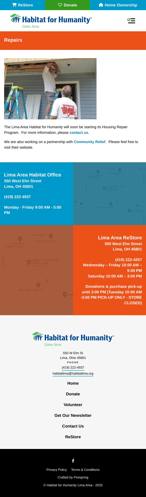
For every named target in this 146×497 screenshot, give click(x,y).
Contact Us (73, 426)
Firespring (81, 477)
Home (73, 383)
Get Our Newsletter (73, 415)
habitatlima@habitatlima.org (73, 373)
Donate (67, 5)
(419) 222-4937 (73, 367)
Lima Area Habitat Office (32, 175)
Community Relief (89, 142)
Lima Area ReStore (120, 238)
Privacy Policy (56, 470)
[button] (131, 21)
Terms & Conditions (85, 470)
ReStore (22, 5)
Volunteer (73, 405)
